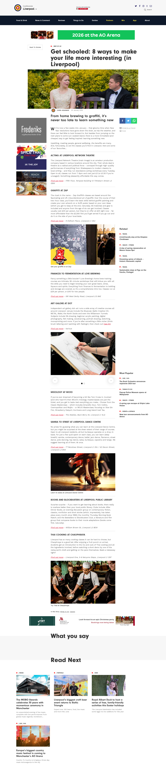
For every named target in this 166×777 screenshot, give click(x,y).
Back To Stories (35, 47)
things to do (64, 611)
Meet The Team (103, 754)
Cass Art (107, 324)
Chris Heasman (63, 110)
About (147, 20)
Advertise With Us (104, 742)
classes (72, 611)
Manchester (21, 739)
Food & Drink (21, 20)
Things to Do (78, 20)
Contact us (101, 739)
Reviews (61, 20)
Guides (95, 20)
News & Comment (42, 20)
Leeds (18, 742)
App (135, 20)
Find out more (57, 181)
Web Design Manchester (104, 774)
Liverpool (20, 745)
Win (123, 20)
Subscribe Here (103, 745)
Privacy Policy (102, 748)
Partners (109, 20)
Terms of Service (103, 751)
